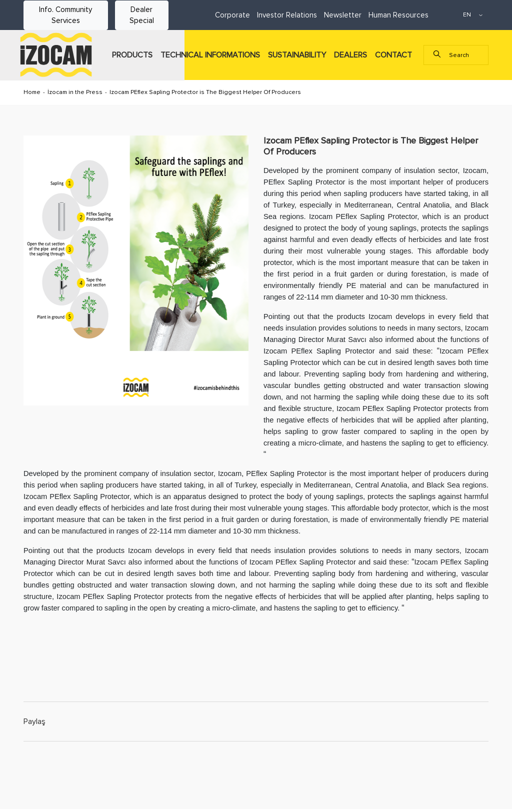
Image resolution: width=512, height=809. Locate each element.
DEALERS (350, 55)
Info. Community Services (65, 15)
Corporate (232, 15)
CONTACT (393, 55)
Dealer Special (142, 15)
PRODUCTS (132, 55)
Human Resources (398, 15)
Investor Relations (287, 15)
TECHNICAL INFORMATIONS (210, 55)
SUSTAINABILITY (297, 55)
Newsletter (343, 15)
